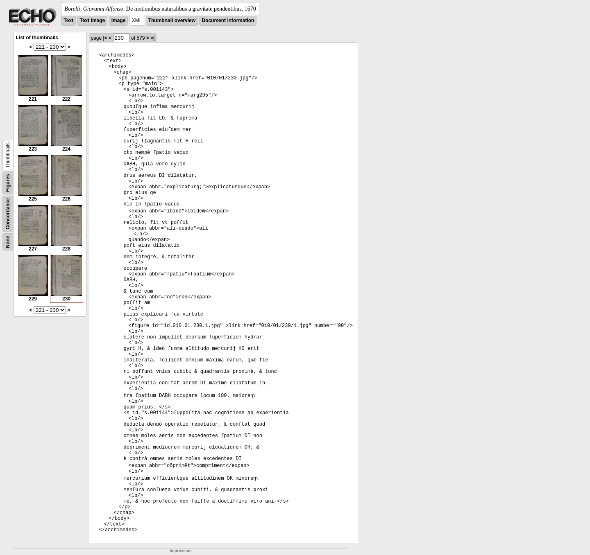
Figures (8, 183)
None (8, 242)
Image (118, 20)
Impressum (180, 550)
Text (68, 20)
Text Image (92, 20)
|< (105, 38)
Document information (228, 20)
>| (152, 38)
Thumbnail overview (171, 20)
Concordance (8, 214)
